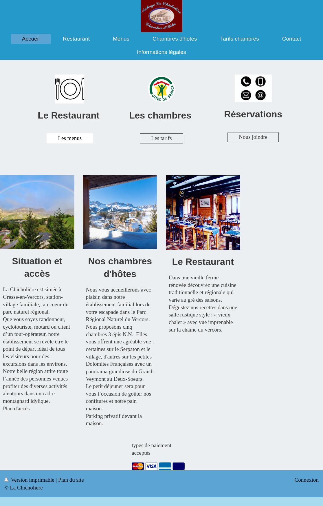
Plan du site (71, 480)
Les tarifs (161, 138)
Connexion (307, 480)
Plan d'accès (16, 408)
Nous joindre (253, 137)
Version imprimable (30, 480)
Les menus (70, 138)
